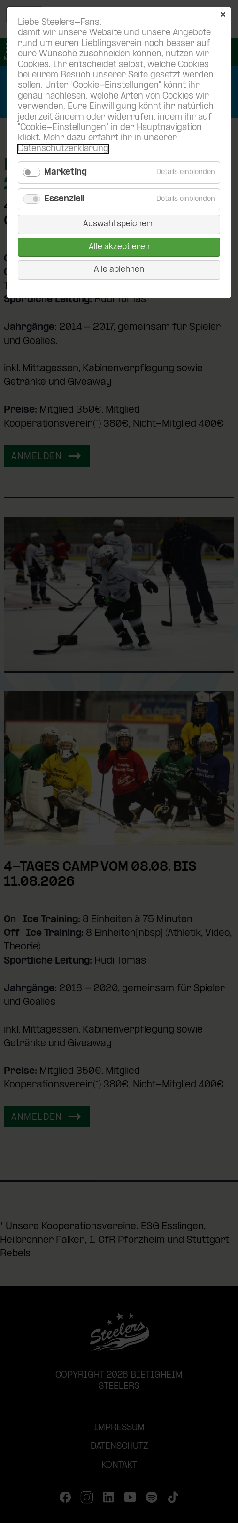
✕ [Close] (223, 15)
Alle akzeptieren (119, 247)
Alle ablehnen (119, 269)
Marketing (65, 172)
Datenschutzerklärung (63, 149)
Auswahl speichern (119, 224)
